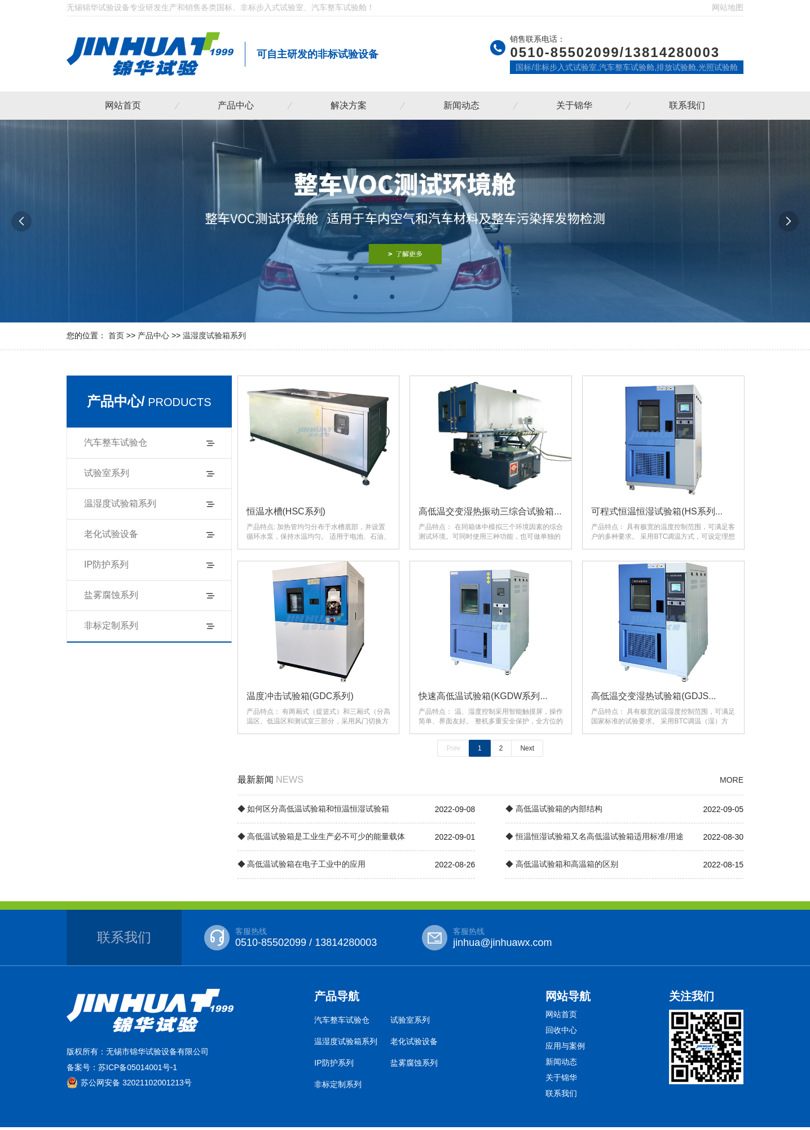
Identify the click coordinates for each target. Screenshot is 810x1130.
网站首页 (123, 105)
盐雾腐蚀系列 (111, 595)
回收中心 (561, 1032)
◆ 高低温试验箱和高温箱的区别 (561, 866)
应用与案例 (565, 1048)
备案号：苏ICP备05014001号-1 (122, 1070)
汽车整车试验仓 (115, 442)
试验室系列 (106, 473)
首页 (116, 335)
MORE (731, 782)
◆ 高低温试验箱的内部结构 (553, 811)
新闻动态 (461, 105)
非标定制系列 (111, 625)
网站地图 (727, 7)
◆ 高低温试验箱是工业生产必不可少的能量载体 (321, 839)
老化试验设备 (111, 534)
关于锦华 (574, 105)
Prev (453, 751)
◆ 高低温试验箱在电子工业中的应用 (301, 866)
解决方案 (349, 105)
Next (527, 751)
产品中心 (236, 105)
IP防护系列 (106, 564)
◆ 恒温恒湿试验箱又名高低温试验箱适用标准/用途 (594, 839)
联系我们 (687, 105)
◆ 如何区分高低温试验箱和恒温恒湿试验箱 (313, 811)
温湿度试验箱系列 (214, 335)
